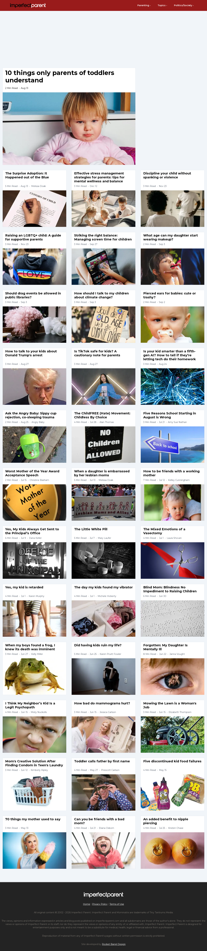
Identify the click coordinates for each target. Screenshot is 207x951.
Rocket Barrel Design (114, 944)
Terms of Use (116, 904)
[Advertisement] (103, 35)
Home (86, 904)
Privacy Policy (99, 904)
